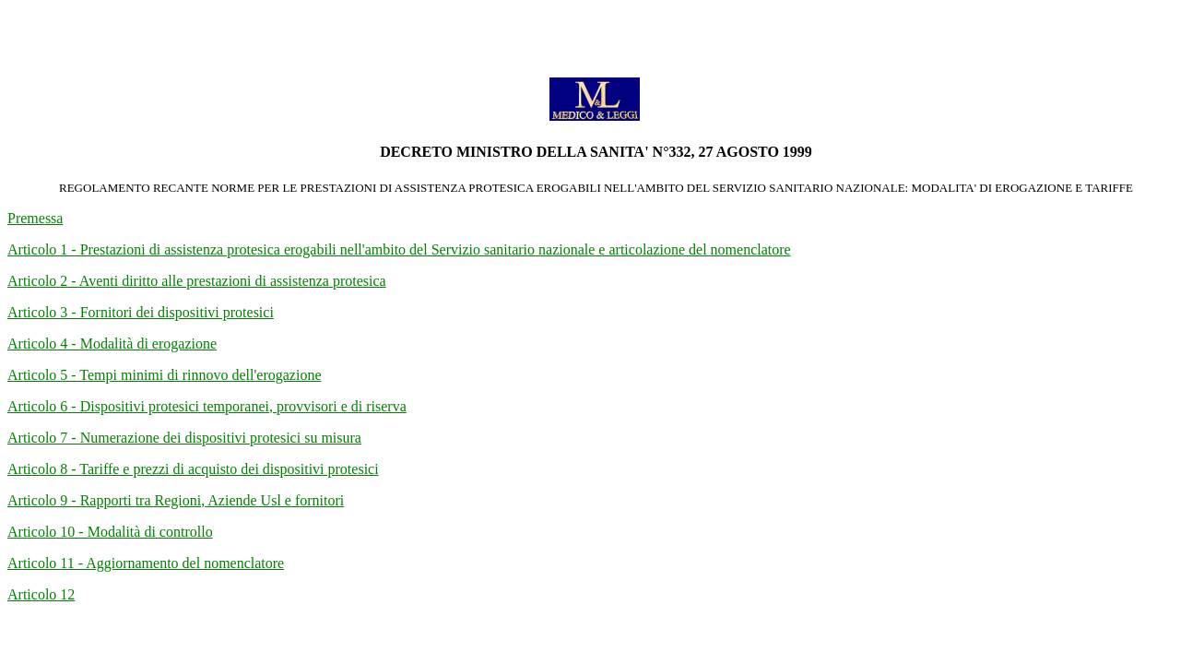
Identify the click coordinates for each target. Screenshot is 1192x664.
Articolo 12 (41, 594)
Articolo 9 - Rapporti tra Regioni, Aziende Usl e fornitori (175, 500)
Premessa (35, 218)
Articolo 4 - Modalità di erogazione (112, 343)
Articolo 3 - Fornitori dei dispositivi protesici (140, 312)
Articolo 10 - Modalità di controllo (110, 532)
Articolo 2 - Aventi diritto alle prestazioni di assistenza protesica (196, 281)
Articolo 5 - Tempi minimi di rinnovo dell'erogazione (164, 375)
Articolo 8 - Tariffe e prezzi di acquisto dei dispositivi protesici (193, 469)
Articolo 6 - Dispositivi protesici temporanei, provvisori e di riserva (207, 406)
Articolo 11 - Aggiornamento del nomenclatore (145, 563)
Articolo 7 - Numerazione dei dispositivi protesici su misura (184, 437)
